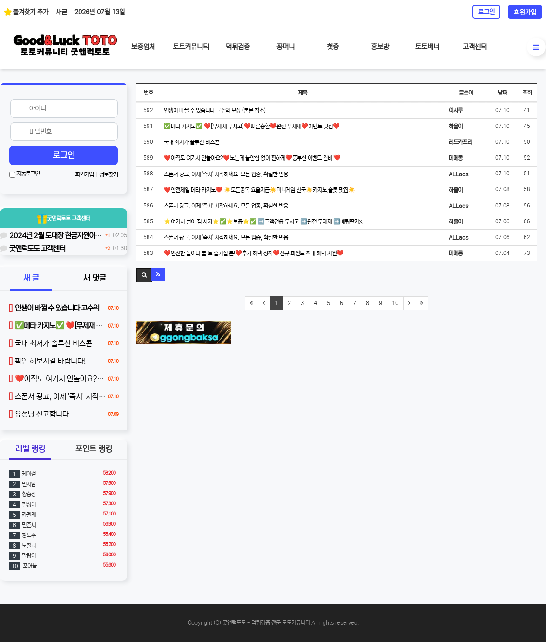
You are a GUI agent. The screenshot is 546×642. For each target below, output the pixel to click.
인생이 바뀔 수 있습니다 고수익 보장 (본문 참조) (215, 110)
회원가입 (525, 12)
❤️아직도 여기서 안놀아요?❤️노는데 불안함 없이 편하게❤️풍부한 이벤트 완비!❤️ (252, 158)
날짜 (502, 93)
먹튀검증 (238, 47)
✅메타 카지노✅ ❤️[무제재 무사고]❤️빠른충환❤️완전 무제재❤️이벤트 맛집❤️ (252, 126)
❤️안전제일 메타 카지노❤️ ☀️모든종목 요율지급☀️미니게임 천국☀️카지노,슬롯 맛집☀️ (259, 190)
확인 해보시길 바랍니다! (47, 361)
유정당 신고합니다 (38, 414)
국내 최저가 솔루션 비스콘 (191, 142)
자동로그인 (24, 174)
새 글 (31, 278)
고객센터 (475, 47)
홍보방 (380, 47)
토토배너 (427, 47)
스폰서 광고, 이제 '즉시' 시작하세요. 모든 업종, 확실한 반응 (226, 174)
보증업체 (143, 47)
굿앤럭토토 (63, 218)
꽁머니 (285, 47)
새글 (61, 12)
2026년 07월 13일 (99, 12)
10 (395, 303)
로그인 (486, 12)
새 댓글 (94, 278)
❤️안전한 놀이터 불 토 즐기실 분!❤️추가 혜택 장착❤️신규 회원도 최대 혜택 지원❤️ (254, 253)
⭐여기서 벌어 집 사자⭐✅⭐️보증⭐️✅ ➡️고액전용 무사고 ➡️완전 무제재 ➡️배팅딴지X (263, 222)
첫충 (333, 47)
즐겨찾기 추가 (26, 12)
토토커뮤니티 (191, 47)
